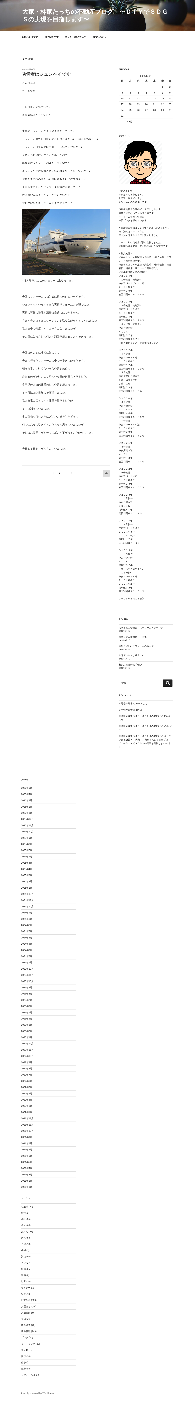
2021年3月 (26, 1174)
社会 (23, 1262)
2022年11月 (27, 1049)
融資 (23, 1368)
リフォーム (27, 1375)
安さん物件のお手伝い (130, 664)
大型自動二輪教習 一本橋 (133, 636)
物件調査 (26, 1325)
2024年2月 (26, 956)
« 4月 (129, 121)
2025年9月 (26, 838)
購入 (23, 1237)
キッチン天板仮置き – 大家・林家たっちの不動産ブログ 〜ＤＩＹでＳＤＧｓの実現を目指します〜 (145, 740)
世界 (23, 1281)
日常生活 (26, 1300)
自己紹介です (52, 37)
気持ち (24, 1231)
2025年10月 (27, 831)
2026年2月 (26, 806)
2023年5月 (26, 1012)
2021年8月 (26, 1143)
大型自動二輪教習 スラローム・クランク (141, 627)
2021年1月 (26, 1187)
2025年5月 (26, 862)
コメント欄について (75, 37)
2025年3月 (26, 875)
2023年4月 (26, 1018)
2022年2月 (26, 1106)
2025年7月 (26, 850)
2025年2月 (26, 881)
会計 (23, 1219)
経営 (23, 1213)
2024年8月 (26, 919)
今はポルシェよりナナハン (133, 655)
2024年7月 (26, 925)
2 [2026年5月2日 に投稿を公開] (170, 87)
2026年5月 (26, 788)
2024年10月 (27, 906)
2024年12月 (27, 894)
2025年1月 (26, 887)
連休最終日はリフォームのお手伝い (137, 646)
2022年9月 (26, 1062)
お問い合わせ (100, 37)
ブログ (24, 1337)
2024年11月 (27, 900)
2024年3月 (26, 950)
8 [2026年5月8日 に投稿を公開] (162, 92)
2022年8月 (26, 1068)
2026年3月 (26, 800)
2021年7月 (26, 1149)
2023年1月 (26, 1037)
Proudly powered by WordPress (37, 1393)
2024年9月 (26, 912)
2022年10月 (27, 1056)
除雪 (23, 1269)
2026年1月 (26, 813)
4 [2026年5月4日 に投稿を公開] (130, 92)
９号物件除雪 (126, 703)
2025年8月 (26, 844)
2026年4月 (26, 794)
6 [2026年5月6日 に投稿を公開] (146, 92)
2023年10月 (27, 981)
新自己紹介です (30, 37)
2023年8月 (26, 993)
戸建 (23, 1244)
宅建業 (24, 1206)
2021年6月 (26, 1156)
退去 (23, 1294)
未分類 (24, 1350)
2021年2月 (26, 1180)
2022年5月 (26, 1087)
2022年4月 (26, 1093)
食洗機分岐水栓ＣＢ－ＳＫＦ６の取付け (140, 716)
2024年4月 (26, 943)
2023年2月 (26, 1031)
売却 (23, 1318)
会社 (23, 1225)
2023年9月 (26, 987)
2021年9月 (26, 1137)
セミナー (26, 1287)
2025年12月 (27, 819)
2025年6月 (26, 856)
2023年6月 (26, 1006)
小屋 (23, 1250)
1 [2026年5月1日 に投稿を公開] (162, 87)
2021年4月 (26, 1168)
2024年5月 (26, 937)
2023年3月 (26, 1024)
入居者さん (27, 1306)
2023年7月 (26, 1000)
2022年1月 (26, 1112)
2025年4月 (26, 869)
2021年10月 (27, 1131)
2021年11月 (27, 1124)
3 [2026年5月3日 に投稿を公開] (122, 92)
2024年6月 (26, 931)
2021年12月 (27, 1118)
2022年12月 (27, 1043)
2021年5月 (26, 1162)
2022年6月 (26, 1081)
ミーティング (28, 1343)
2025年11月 (27, 825)
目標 (23, 1356)
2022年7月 (26, 1074)
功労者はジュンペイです (46, 74)
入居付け (26, 1312)
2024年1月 (26, 962)
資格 (23, 1256)
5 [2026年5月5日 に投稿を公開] (138, 92)
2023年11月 (27, 975)
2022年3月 (26, 1099)
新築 (23, 1275)
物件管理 (26, 1331)
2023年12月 (27, 968)
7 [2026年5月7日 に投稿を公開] (154, 92)
